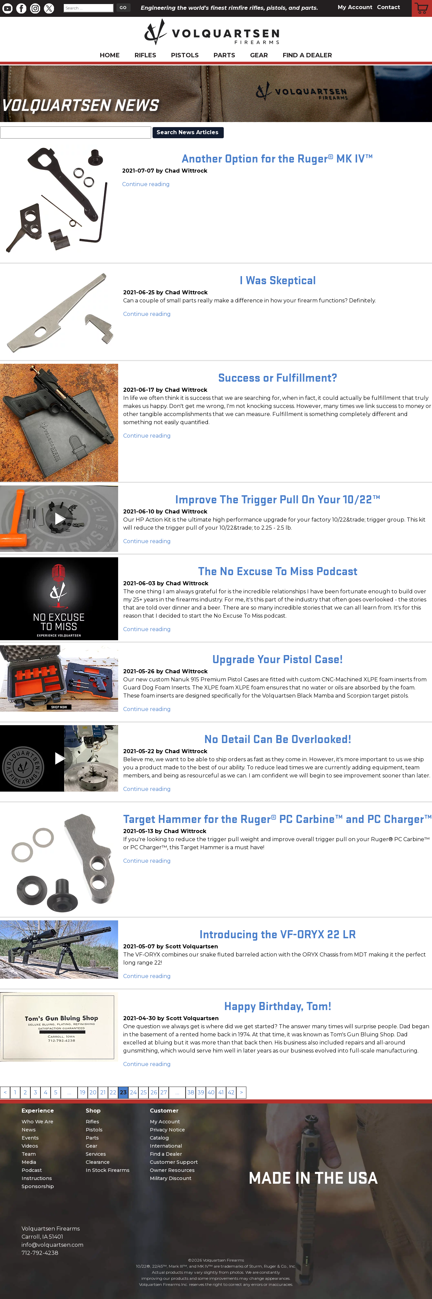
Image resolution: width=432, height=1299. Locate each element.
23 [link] (123, 1092)
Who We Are (37, 1122)
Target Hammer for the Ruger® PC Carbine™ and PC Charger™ (277, 818)
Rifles (145, 55)
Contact (388, 7)
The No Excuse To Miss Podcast (277, 570)
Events (30, 1138)
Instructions (37, 1178)
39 (200, 1092)
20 (93, 1092)
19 (82, 1092)
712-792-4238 (40, 1253)
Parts (224, 55)
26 (154, 1092)
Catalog (159, 1138)
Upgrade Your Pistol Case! (277, 658)
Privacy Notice (167, 1130)
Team (29, 1154)
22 (113, 1092)
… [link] (69, 1092)
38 (190, 1092)
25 (143, 1092)
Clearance (98, 1162)
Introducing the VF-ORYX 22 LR (277, 933)
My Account (355, 7)
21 (103, 1092)
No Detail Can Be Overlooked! (277, 738)
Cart (422, 1)
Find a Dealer (307, 55)
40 (211, 1092)
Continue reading (146, 184)
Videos (30, 1146)
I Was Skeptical (278, 279)
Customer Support (174, 1162)
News (29, 1130)
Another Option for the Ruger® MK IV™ (277, 158)
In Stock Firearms (108, 1170)
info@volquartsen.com (52, 1245)
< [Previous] (5, 1092)
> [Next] (241, 1092)
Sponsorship (38, 1186)
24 (133, 1092)
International (166, 1146)
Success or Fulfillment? (278, 377)
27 (163, 1092)
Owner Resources (172, 1170)
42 (231, 1092)
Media (29, 1162)
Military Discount (170, 1178)
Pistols (185, 55)
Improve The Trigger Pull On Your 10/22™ (277, 498)
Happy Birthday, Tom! (277, 1005)
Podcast (32, 1170)
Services (96, 1154)
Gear (259, 55)
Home (110, 55)
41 (221, 1092)
